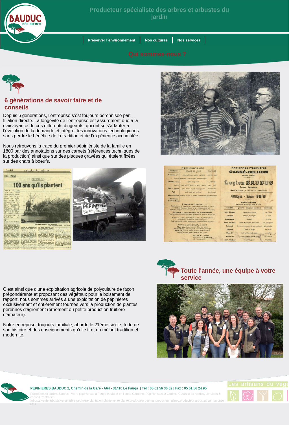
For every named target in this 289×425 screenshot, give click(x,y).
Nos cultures (156, 40)
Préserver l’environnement (111, 40)
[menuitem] (111, 40)
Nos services (188, 40)
